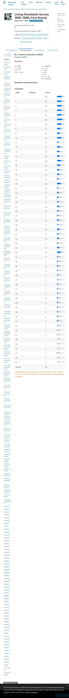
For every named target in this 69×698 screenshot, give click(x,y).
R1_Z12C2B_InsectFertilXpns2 (7, 347)
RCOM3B (6, 549)
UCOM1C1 (6, 650)
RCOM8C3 (7, 627)
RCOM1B (6, 523)
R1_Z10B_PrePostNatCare (7, 221)
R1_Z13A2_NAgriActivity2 (7, 423)
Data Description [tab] (25, 50)
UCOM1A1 (6, 636)
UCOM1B (6, 647)
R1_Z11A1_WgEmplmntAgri (7, 233)
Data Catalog (23, 3)
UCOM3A (6, 659)
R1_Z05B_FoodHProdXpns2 (7, 138)
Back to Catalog (10, 683)
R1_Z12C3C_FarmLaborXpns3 (7, 374)
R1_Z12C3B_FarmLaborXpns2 (7, 367)
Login (63, 3)
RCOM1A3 (6, 517)
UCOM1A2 (7, 639)
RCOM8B (6, 619)
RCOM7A (6, 601)
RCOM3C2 (7, 555)
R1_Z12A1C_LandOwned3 (7, 273)
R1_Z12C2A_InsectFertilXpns (7, 340)
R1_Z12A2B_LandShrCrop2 (7, 293)
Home (5, 9)
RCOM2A (6, 529)
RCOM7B (6, 604)
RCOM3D (6, 558)
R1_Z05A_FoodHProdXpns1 (7, 131)
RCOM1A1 (6, 512)
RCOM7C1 (7, 607)
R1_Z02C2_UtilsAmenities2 (7, 101)
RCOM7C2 (7, 610)
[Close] (67, 686)
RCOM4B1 (6, 569)
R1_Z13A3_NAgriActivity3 (7, 430)
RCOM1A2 (6, 515)
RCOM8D (6, 630)
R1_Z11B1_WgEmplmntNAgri (7, 246)
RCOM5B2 (7, 581)
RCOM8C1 (7, 621)
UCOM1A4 (7, 645)
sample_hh (7, 506)
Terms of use (56, 3)
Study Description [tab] (11, 50)
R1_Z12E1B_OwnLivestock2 (7, 394)
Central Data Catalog (13, 9)
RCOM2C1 (7, 538)
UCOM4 (6, 665)
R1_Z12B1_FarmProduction (7, 313)
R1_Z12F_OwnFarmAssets (7, 407)
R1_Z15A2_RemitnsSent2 (7, 480)
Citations (49, 2)
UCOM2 (6, 656)
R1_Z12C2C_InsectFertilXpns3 (7, 353)
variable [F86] (42, 9)
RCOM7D (6, 613)
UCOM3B (6, 662)
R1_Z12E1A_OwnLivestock (7, 387)
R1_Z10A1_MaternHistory (7, 208)
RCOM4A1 (6, 564)
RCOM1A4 (6, 520)
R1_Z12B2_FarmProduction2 (7, 320)
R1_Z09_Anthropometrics (7, 201)
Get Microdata (36, 21)
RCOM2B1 (6, 532)
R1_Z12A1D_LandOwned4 (7, 280)
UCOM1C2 (7, 653)
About (31, 2)
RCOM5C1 (7, 584)
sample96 (6, 509)
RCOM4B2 (7, 572)
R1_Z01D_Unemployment (7, 78)
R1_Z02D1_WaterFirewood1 (7, 108)
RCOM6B (6, 595)
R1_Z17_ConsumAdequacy (7, 501)
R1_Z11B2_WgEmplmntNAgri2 (7, 253)
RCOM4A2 (7, 567)
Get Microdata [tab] (52, 50)
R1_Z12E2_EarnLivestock (7, 400)
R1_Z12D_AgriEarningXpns (7, 380)
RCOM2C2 (7, 541)
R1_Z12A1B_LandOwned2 (7, 266)
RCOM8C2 (7, 624)
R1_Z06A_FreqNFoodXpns (7, 144)
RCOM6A (6, 593)
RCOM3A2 (7, 546)
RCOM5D (6, 590)
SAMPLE (6, 633)
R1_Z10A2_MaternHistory (7, 214)
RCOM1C (6, 526)
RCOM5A (6, 575)
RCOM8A (6, 616)
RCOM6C (6, 598)
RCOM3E (6, 561)
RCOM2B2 (7, 535)
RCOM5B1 (6, 578)
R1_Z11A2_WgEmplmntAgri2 (7, 239)
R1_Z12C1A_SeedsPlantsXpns (7, 326)
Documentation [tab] (39, 50)
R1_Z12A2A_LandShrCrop (7, 286)
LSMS (22, 9)
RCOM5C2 (7, 587)
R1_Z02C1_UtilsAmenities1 (7, 95)
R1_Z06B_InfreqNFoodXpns (7, 151)
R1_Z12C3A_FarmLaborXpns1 (7, 360)
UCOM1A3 (7, 642)
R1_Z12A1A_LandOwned (7, 259)
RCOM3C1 (7, 552)
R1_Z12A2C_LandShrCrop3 (7, 300)
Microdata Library (12, 3)
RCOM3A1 (6, 543)
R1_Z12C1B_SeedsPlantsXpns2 (7, 333)
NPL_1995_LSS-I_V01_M (31, 9)
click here (34, 692)
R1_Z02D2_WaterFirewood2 (7, 115)
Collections (39, 2)
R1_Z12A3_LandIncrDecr (7, 306)
